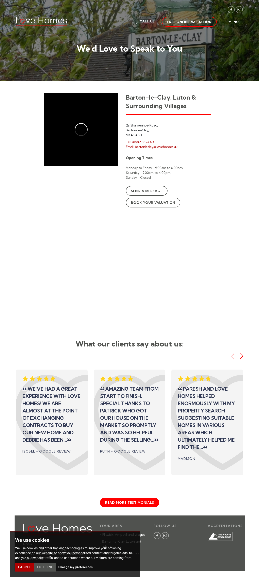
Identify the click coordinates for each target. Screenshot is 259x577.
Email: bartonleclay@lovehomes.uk (152, 147)
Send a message (146, 191)
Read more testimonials (129, 502)
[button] (144, 21)
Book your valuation (153, 203)
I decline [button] (45, 567)
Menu (231, 22)
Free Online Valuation (189, 22)
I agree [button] (24, 567)
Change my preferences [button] (75, 567)
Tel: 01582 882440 (140, 142)
